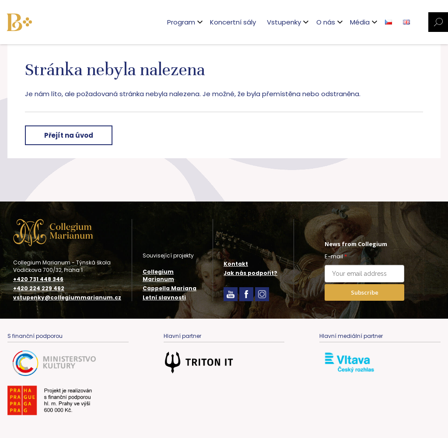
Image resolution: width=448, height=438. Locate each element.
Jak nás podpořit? (250, 273)
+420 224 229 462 (38, 288)
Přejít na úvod (68, 135)
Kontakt (236, 264)
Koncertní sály (233, 22)
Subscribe (364, 292)
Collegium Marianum (158, 275)
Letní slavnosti (164, 297)
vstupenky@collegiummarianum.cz (67, 297)
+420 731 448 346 (38, 279)
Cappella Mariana (169, 288)
